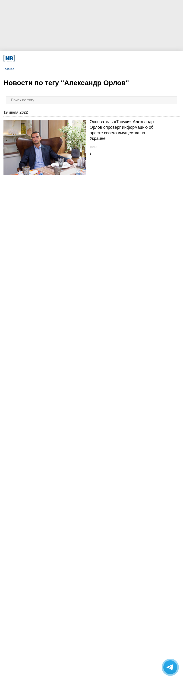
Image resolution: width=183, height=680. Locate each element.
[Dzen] (75, 58)
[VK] (57, 58)
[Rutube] (112, 58)
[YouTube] (94, 58)
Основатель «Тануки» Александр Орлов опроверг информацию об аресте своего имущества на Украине (122, 130)
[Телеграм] (38, 58)
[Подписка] (130, 58)
